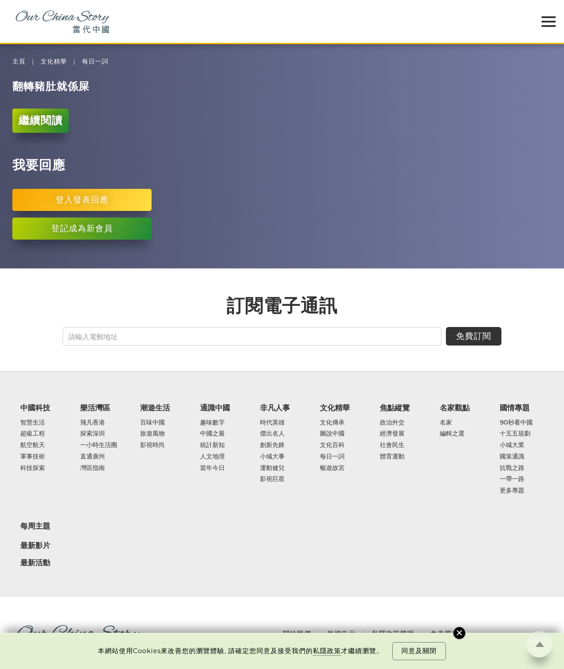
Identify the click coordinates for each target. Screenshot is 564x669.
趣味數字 (212, 422)
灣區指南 (92, 468)
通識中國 (215, 407)
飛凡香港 (92, 422)
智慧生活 (32, 422)
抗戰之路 (512, 468)
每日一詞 (95, 61)
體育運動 (392, 456)
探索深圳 (92, 433)
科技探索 (32, 468)
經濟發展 (392, 433)
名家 (446, 422)
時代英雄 (272, 422)
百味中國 (152, 422)
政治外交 (392, 422)
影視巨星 (272, 479)
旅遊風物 (152, 433)
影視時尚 (152, 445)
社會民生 (392, 445)
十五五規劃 (515, 433)
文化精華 (54, 61)
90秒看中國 (516, 422)
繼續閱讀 (41, 120)
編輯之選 (452, 433)
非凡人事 (275, 407)
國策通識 (512, 456)
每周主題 (35, 526)
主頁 (19, 61)
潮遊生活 (155, 407)
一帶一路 (512, 479)
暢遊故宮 (332, 468)
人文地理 (212, 456)
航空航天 (32, 445)
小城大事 (272, 456)
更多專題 (512, 490)
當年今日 (212, 468)
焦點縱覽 (395, 407)
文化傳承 (332, 422)
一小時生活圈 (98, 445)
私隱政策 (327, 651)
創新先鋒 (272, 445)
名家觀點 (455, 407)
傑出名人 (272, 433)
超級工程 (32, 433)
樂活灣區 (95, 407)
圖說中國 (332, 433)
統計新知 (212, 445)
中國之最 (212, 433)
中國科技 (35, 407)
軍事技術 (32, 456)
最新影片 (35, 545)
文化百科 (332, 445)
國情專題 (515, 407)
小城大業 (512, 445)
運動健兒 (272, 468)
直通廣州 (92, 456)
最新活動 (35, 563)
